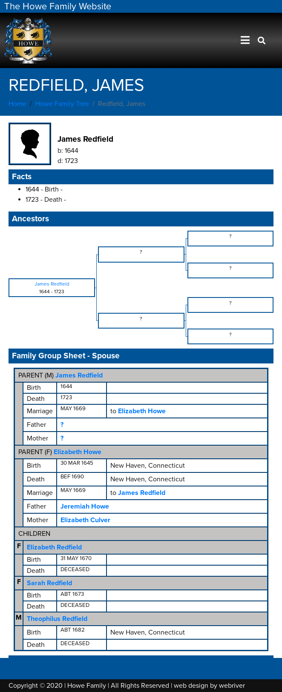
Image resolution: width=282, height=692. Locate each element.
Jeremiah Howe (84, 506)
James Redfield (79, 375)
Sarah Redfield (49, 583)
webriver (232, 685)
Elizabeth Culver (85, 520)
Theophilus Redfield (57, 619)
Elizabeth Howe (77, 452)
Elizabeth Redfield (54, 547)
